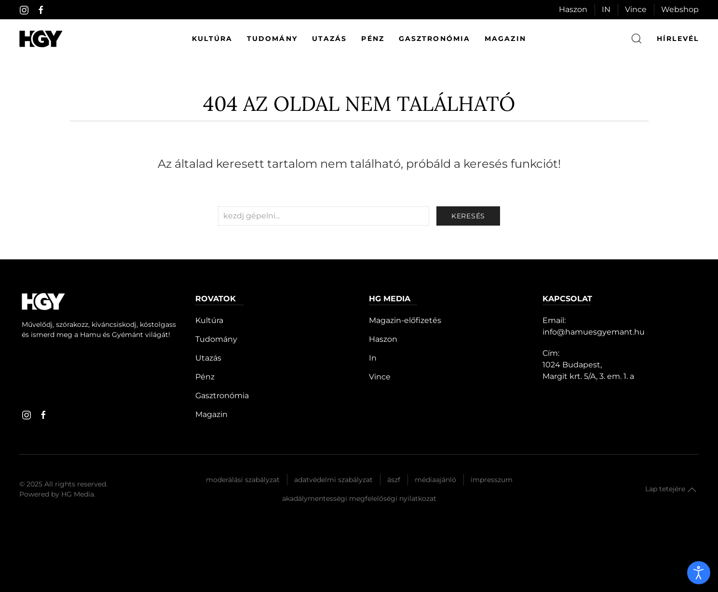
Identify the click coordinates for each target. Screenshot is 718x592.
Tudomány (272, 38)
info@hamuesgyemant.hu (593, 331)
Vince (636, 9)
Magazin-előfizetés (405, 320)
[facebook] (41, 10)
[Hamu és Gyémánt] (41, 38)
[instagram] (24, 10)
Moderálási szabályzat (243, 479)
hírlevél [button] (678, 38)
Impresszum (492, 479)
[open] (698, 572)
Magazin (505, 38)
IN (606, 9)
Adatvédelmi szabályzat (333, 479)
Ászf (393, 479)
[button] (692, 490)
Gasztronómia (434, 38)
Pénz (372, 38)
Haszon (573, 9)
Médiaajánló (435, 479)
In (373, 358)
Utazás (329, 38)
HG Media (77, 494)
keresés (468, 216)
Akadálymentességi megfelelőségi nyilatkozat (359, 498)
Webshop (680, 9)
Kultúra (212, 38)
